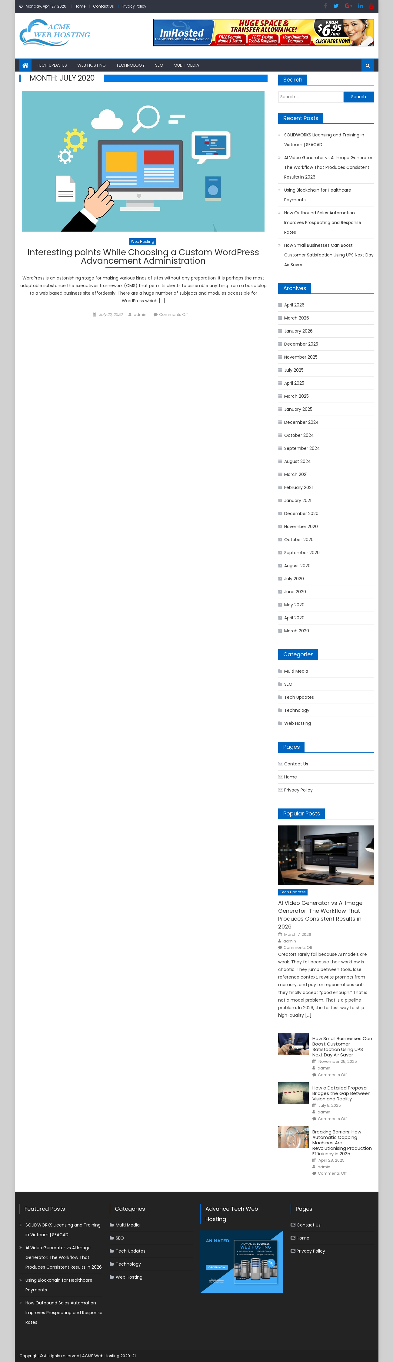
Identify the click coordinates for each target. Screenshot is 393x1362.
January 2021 (297, 500)
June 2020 (295, 592)
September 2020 (302, 553)
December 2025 (301, 344)
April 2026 (294, 305)
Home (80, 6)
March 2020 (296, 631)
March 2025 (296, 396)
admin (140, 315)
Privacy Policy (134, 6)
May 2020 (294, 605)
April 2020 (294, 618)
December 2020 (301, 513)
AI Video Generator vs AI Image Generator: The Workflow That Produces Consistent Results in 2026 (328, 167)
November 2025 (301, 357)
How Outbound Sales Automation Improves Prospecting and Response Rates (322, 222)
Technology (130, 65)
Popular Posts (301, 813)
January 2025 (298, 409)
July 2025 (294, 370)
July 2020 (294, 579)
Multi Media (186, 65)
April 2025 (294, 383)
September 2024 (302, 448)
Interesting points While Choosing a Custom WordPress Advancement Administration (143, 257)
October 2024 (299, 435)
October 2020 (299, 540)
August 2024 (297, 461)
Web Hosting (91, 65)
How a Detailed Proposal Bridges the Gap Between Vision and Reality (341, 1093)
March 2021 (296, 474)
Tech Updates (52, 65)
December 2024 (301, 422)
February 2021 (298, 487)
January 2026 (298, 331)
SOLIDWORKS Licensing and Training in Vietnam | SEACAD (324, 140)
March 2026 (296, 318)
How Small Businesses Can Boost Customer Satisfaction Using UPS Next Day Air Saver (329, 255)
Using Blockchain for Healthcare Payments (317, 195)
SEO (159, 65)
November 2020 (301, 527)
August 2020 (297, 566)
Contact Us (103, 6)
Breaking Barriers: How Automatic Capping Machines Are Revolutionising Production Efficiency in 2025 (342, 1142)
